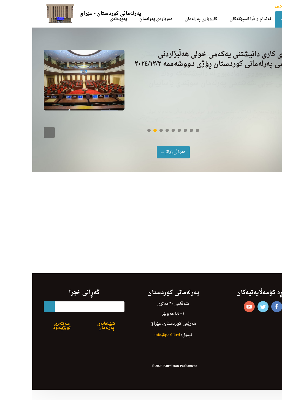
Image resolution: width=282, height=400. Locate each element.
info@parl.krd (135, 340)
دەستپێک (256, 19)
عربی (247, 6)
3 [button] (129, 135)
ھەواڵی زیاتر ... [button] (141, 157)
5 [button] (141, 135)
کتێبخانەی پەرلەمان (74, 330)
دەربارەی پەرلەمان (123, 19)
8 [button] (159, 135)
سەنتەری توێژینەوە (30, 330)
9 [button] (165, 135)
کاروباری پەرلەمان (169, 19)
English (261, 6)
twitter (230, 311)
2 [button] (122, 135)
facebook (244, 311)
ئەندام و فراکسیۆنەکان (218, 19)
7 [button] (153, 135)
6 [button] (147, 135)
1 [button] (116, 135)
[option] (141, 82)
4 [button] (135, 135)
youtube (217, 311)
